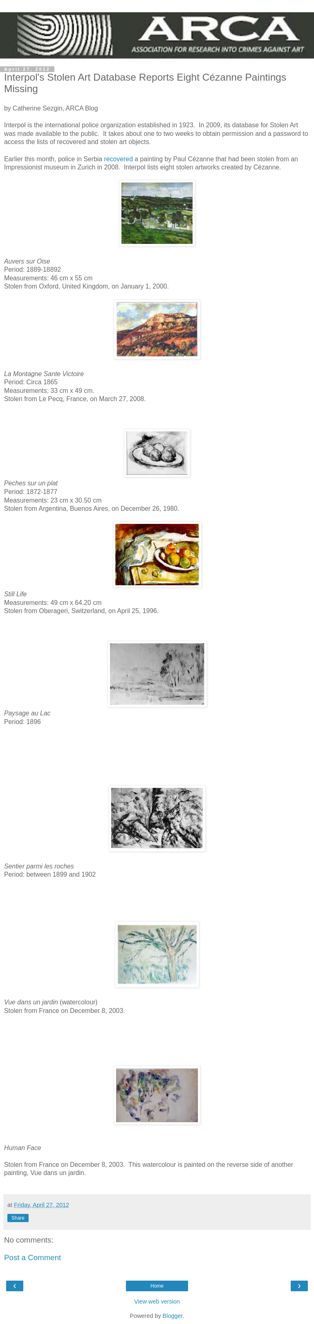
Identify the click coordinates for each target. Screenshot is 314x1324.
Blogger (173, 1316)
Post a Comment (32, 1257)
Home (157, 1286)
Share (18, 1218)
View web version (157, 1301)
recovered (118, 159)
